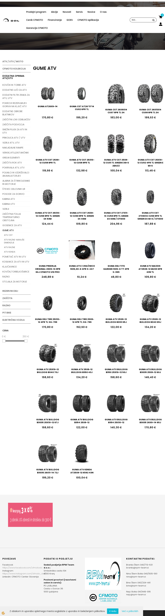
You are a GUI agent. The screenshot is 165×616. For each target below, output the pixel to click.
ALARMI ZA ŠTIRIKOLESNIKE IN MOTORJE (16, 182)
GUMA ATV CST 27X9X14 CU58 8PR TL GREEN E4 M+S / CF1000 (150, 215)
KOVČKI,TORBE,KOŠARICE (15, 271)
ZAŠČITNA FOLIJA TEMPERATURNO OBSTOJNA (11, 217)
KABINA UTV (8, 204)
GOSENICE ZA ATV (12, 225)
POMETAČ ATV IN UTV (14, 256)
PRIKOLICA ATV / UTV (13, 137)
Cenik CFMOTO (34, 20)
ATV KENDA (9, 251)
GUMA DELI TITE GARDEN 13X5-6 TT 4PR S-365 (116, 268)
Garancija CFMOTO (37, 28)
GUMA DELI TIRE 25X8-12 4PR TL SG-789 (82, 321)
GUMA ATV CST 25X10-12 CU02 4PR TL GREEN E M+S (150, 162)
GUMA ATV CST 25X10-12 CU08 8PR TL (81, 161)
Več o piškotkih (130, 611)
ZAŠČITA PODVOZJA (13, 124)
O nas (103, 12)
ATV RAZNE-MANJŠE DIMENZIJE (14, 241)
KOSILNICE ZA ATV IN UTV (15, 261)
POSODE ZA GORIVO (13, 194)
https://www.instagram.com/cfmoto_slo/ (23, 573)
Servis (79, 12)
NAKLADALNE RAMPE (12, 147)
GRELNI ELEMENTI (11, 157)
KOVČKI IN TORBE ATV (14, 85)
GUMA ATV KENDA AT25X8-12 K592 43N (81, 471)
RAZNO (6, 276)
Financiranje (55, 20)
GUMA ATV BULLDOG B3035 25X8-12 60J (150, 371)
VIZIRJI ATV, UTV (10, 142)
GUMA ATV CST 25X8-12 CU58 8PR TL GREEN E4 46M (82, 215)
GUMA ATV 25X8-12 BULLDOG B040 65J (150, 321)
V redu (112, 611)
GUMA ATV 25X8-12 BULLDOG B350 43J (81, 371)
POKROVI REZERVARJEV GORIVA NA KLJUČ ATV (14, 104)
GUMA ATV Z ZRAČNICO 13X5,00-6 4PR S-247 (82, 267)
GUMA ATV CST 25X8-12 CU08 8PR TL (48, 161)
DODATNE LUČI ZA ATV (14, 90)
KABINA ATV (8, 199)
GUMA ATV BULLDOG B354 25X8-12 (81, 421)
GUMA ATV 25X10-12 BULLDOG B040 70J (48, 371)
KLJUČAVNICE (9, 266)
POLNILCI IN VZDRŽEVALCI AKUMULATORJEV (15, 174)
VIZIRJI (5, 209)
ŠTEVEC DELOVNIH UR (13, 189)
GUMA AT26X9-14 (48, 106)
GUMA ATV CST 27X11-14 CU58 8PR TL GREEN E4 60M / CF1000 (116, 215)
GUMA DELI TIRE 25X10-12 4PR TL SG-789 (47, 321)
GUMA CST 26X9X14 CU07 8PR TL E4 (116, 111)
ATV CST (8, 235)
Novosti (67, 12)
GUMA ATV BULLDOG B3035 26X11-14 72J (47, 471)
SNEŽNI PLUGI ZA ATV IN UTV (14, 131)
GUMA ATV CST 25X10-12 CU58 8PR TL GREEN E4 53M (47, 215)
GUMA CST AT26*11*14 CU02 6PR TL (82, 108)
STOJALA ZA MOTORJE (14, 281)
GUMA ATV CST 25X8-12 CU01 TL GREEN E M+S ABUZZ (116, 162)
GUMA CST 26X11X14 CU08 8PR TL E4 (150, 111)
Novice (91, 12)
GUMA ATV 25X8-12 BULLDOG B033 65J (116, 321)
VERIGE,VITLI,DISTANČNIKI (15, 152)
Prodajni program (36, 12)
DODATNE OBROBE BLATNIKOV (12, 113)
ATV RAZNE (9, 247)
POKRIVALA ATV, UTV (13, 167)
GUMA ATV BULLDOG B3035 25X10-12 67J (47, 421)
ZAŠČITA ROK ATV (12, 162)
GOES (70, 20)
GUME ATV (8, 230)
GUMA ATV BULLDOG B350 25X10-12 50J (116, 371)
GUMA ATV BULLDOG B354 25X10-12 (116, 421)
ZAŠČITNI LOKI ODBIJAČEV (16, 119)
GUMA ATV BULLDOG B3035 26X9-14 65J (150, 421)
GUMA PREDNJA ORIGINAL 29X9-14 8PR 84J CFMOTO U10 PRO (47, 268)
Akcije (54, 12)
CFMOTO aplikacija (88, 20)
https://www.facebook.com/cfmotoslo (22, 567)
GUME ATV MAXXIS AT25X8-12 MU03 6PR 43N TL (150, 268)
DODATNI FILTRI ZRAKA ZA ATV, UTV (16, 96)
